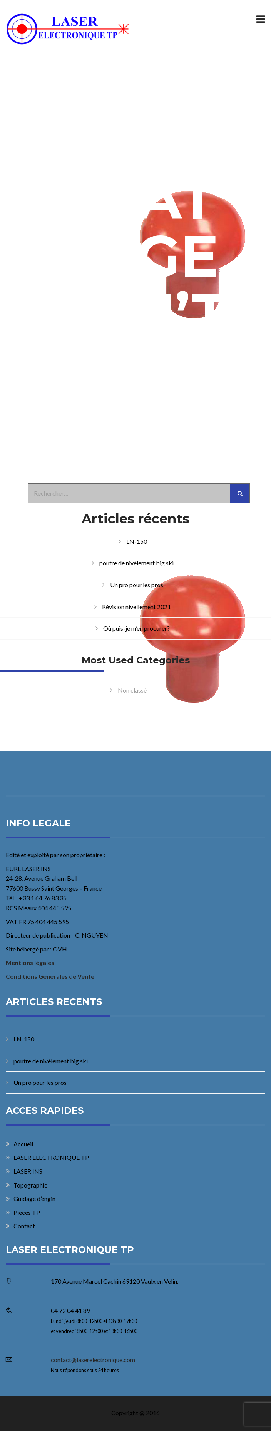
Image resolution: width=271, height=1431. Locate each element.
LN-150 (136, 541)
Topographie (30, 1185)
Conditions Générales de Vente (50, 976)
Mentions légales (30, 962)
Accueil (23, 1144)
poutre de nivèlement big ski (136, 562)
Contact (24, 1225)
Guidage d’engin (34, 1198)
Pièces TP (26, 1212)
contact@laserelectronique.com (93, 1359)
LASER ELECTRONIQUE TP (51, 1157)
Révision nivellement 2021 (136, 606)
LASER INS (27, 1171)
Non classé (132, 690)
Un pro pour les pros (136, 584)
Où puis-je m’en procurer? (136, 628)
